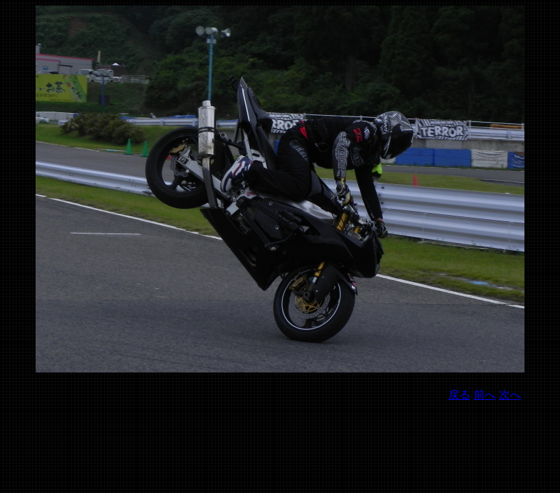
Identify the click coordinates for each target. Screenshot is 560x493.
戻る (459, 395)
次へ (510, 395)
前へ (485, 395)
